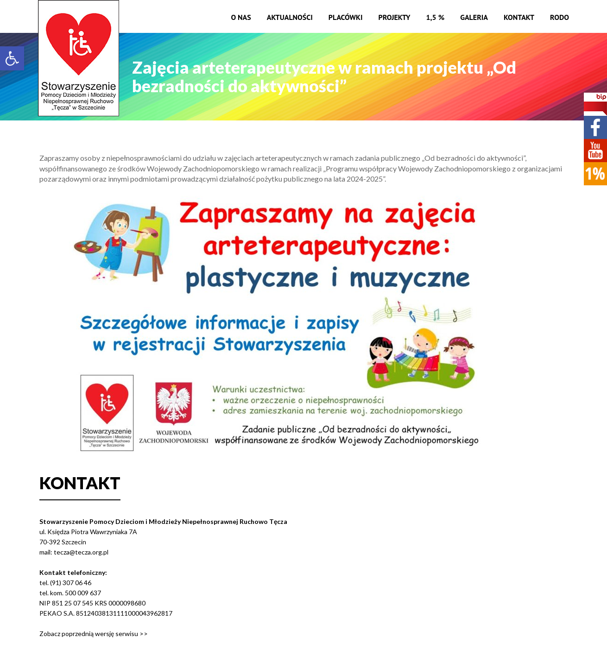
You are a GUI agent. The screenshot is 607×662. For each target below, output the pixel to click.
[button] (12, 58)
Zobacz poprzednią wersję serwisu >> (93, 633)
